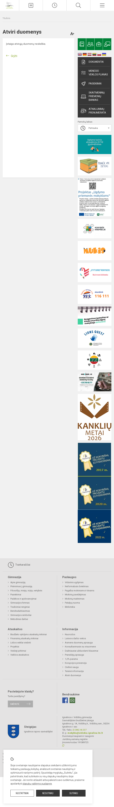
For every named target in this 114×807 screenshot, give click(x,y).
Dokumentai (92, 62)
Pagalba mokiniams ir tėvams (79, 590)
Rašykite (14, 704)
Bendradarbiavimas (20, 611)
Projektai (14, 646)
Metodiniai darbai (19, 619)
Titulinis (6, 18)
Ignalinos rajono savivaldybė (38, 731)
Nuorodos (70, 634)
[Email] (72, 700)
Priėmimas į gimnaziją (21, 586)
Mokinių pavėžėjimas (75, 594)
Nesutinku (47, 793)
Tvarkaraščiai (19, 565)
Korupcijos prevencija (76, 663)
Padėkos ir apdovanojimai (23, 598)
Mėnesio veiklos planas (94, 72)
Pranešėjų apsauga (74, 654)
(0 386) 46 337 (80, 729)
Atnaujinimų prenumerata (93, 111)
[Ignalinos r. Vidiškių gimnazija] (9, 5)
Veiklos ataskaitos (19, 654)
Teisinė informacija (74, 671)
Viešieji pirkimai (18, 650)
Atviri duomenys (73, 675)
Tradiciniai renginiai (20, 607)
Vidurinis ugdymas (74, 582)
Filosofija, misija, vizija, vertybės (26, 590)
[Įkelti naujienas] (31, 5)
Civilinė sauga (72, 667)
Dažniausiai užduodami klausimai (81, 650)
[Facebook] (65, 700)
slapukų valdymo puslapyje (37, 783)
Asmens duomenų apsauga (79, 642)
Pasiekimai (91, 84)
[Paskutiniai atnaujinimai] (54, 5)
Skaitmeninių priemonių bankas (93, 96)
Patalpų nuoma (72, 602)
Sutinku (73, 793)
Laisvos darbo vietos (75, 638)
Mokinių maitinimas (74, 598)
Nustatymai (22, 793)
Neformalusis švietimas (76, 586)
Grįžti (14, 56)
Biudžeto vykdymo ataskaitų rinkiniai (28, 634)
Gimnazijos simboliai (20, 615)
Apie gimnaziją (17, 582)
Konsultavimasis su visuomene (80, 646)
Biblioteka (70, 607)
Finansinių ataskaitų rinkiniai (24, 638)
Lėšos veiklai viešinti (20, 642)
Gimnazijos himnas (19, 602)
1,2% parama (71, 659)
